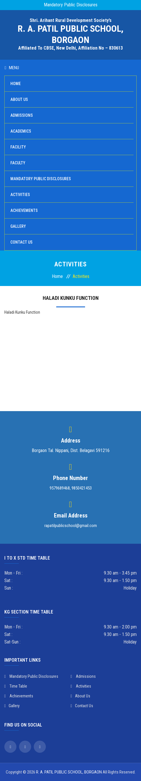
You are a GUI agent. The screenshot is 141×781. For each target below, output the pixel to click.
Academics (20, 131)
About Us (19, 99)
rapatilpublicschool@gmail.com (70, 525)
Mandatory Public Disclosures (70, 4)
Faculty (17, 163)
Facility (18, 147)
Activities (20, 194)
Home (15, 83)
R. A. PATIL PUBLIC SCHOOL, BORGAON (69, 772)
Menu (12, 67)
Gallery (18, 226)
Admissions (21, 115)
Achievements (24, 210)
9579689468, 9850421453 (71, 488)
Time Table (15, 686)
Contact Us (21, 242)
